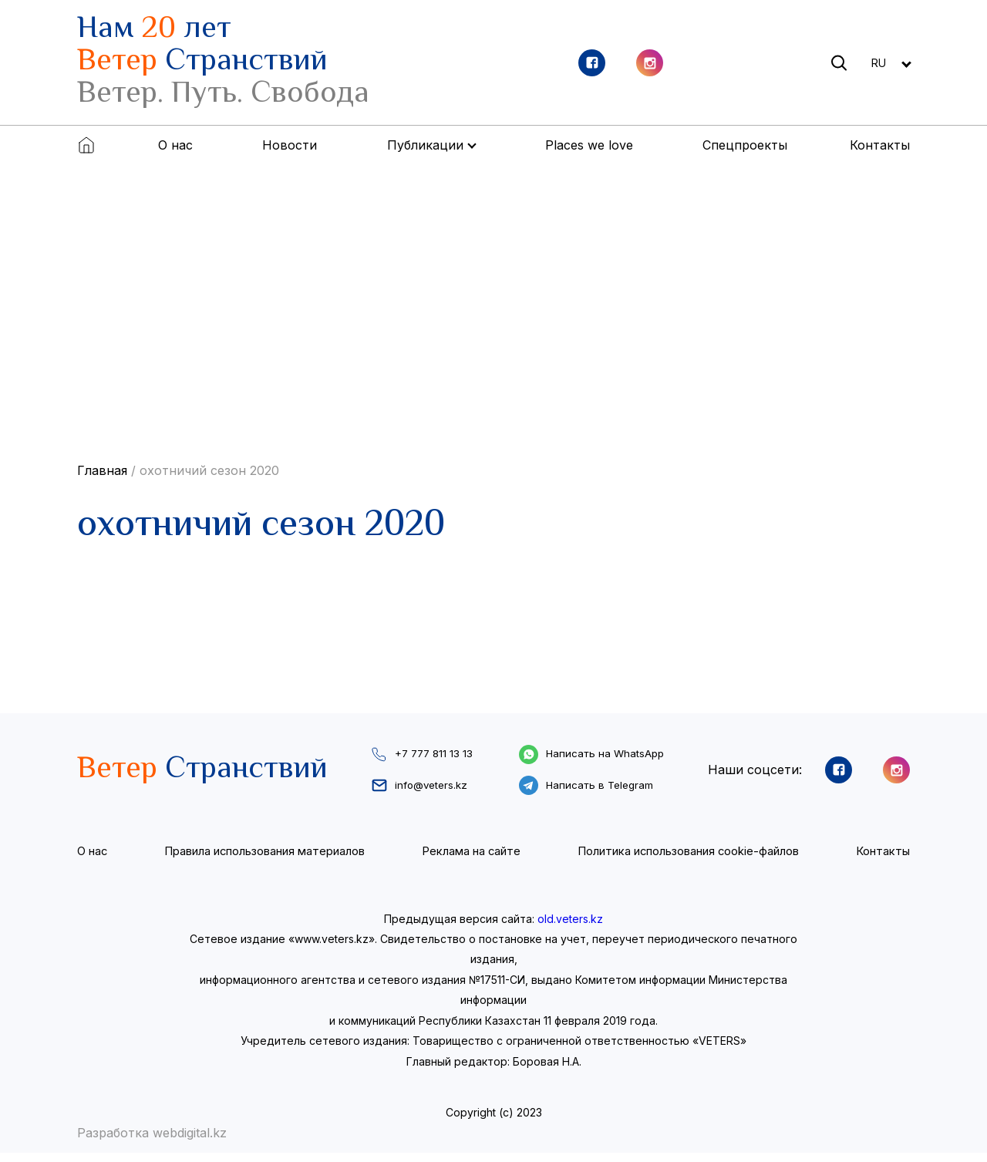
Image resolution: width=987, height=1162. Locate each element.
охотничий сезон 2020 (209, 470)
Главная (102, 470)
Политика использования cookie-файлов (687, 860)
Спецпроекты (744, 145)
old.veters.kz (570, 928)
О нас (175, 145)
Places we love (589, 145)
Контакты (880, 145)
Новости (289, 145)
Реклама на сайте (470, 860)
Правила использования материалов (263, 860)
